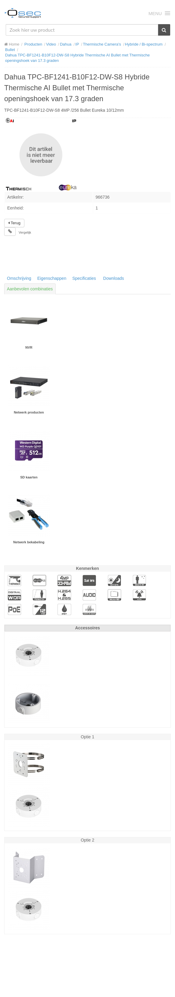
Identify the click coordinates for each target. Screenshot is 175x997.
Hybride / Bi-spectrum (144, 44)
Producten (33, 44)
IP (77, 44)
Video (51, 44)
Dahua (65, 44)
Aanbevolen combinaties (30, 288)
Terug (14, 223)
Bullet (10, 49)
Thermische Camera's (102, 44)
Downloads (113, 278)
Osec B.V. (23, 14)
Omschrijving (19, 278)
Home (11, 44)
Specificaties (84, 278)
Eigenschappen (51, 278)
